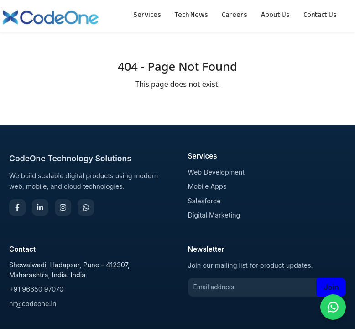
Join (331, 287)
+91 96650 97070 (36, 289)
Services (147, 16)
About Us (275, 16)
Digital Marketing (214, 215)
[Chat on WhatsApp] (333, 307)
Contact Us (320, 16)
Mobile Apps (207, 186)
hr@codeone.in (33, 304)
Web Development (216, 172)
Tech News (191, 16)
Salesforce (204, 201)
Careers (234, 16)
